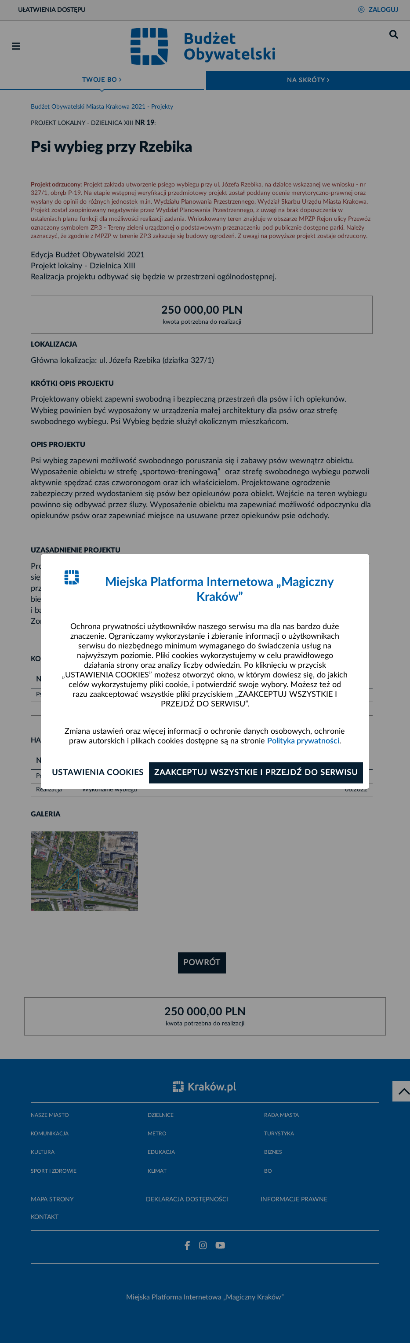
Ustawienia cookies (98, 773)
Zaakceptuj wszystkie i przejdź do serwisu (256, 773)
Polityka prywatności (303, 741)
